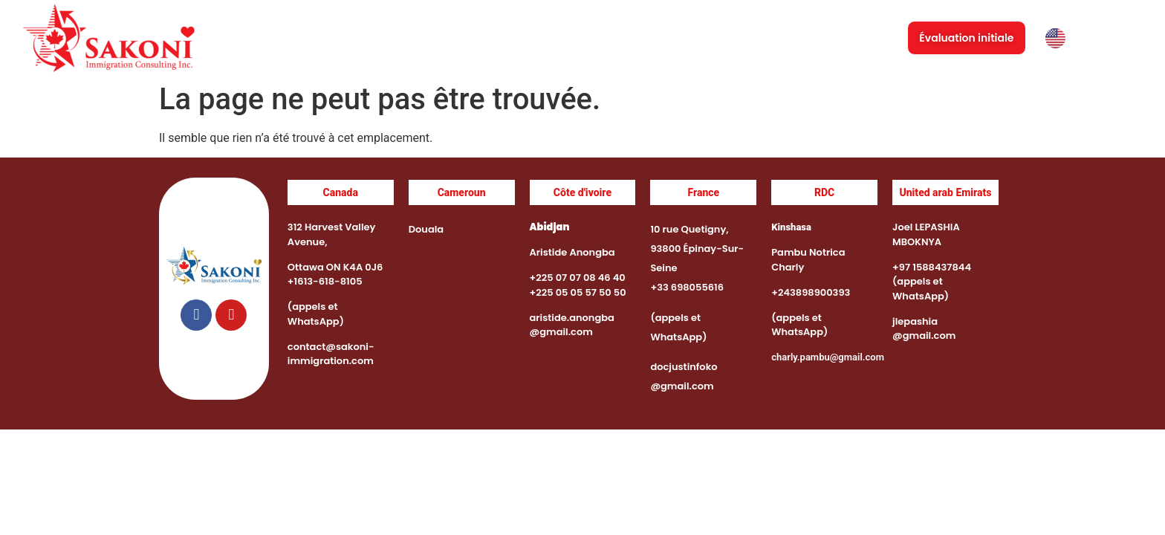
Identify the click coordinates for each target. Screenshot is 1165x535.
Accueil (422, 37)
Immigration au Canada (809, 37)
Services (577, 38)
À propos (495, 37)
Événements (675, 38)
